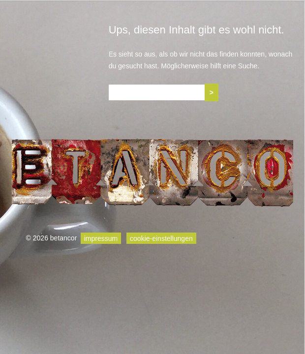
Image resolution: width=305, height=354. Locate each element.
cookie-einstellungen (161, 238)
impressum (101, 238)
